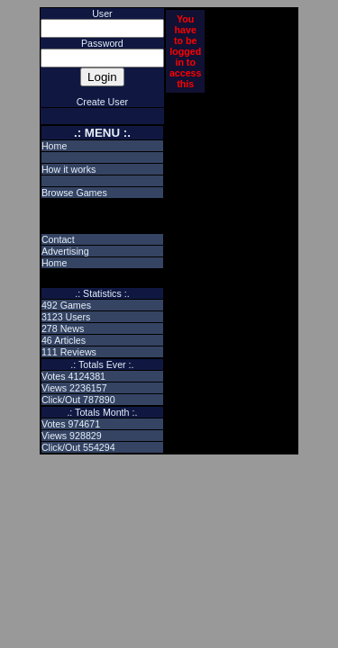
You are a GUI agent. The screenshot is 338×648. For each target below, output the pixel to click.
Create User (102, 101)
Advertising (65, 251)
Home (54, 145)
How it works (68, 169)
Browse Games (74, 192)
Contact (58, 239)
